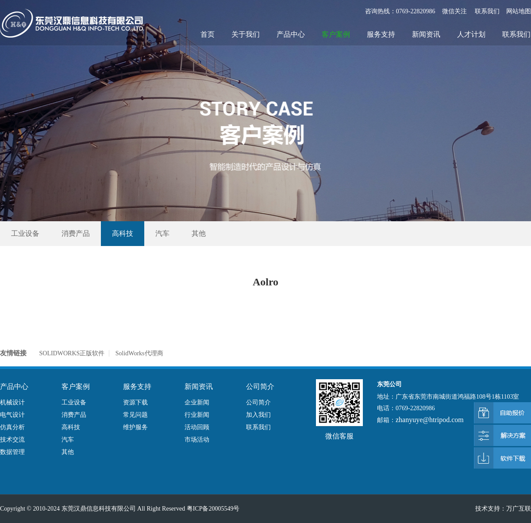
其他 (199, 233)
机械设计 (12, 402)
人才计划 (471, 34)
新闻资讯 (426, 34)
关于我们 (245, 34)
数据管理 (12, 452)
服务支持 (381, 34)
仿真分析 (12, 427)
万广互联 (518, 508)
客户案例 (336, 34)
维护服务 (135, 427)
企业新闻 (197, 402)
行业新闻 (197, 414)
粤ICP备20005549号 (213, 508)
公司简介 (258, 402)
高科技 (122, 233)
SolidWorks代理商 (139, 353)
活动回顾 (197, 427)
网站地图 (518, 11)
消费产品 (76, 233)
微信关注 (455, 11)
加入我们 (258, 414)
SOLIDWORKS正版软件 (72, 353)
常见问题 (135, 414)
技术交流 (12, 439)
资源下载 (135, 402)
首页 (207, 34)
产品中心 (291, 34)
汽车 (162, 233)
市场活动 (197, 439)
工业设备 (25, 233)
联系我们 (487, 11)
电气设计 (12, 414)
